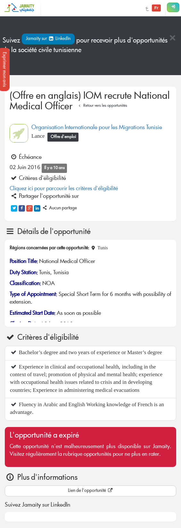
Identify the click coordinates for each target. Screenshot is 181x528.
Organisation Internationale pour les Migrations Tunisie (96, 128)
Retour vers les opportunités (102, 106)
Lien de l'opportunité (90, 491)
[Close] (172, 38)
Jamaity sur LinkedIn (48, 39)
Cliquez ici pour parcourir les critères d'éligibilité (64, 189)
